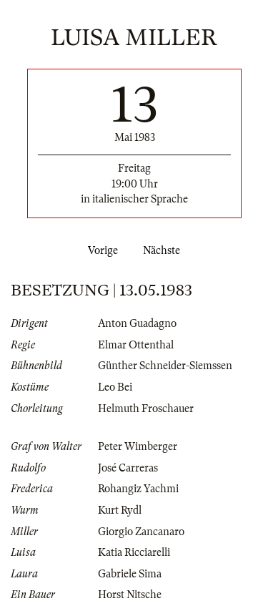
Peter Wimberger (137, 446)
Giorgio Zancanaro (141, 531)
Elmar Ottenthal (136, 345)
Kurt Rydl (120, 510)
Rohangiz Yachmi (138, 488)
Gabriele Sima (130, 574)
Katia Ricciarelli (134, 552)
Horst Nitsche (130, 594)
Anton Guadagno (137, 323)
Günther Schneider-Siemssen (165, 365)
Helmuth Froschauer (146, 408)
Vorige (100, 250)
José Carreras (128, 468)
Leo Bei (115, 387)
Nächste (164, 250)
